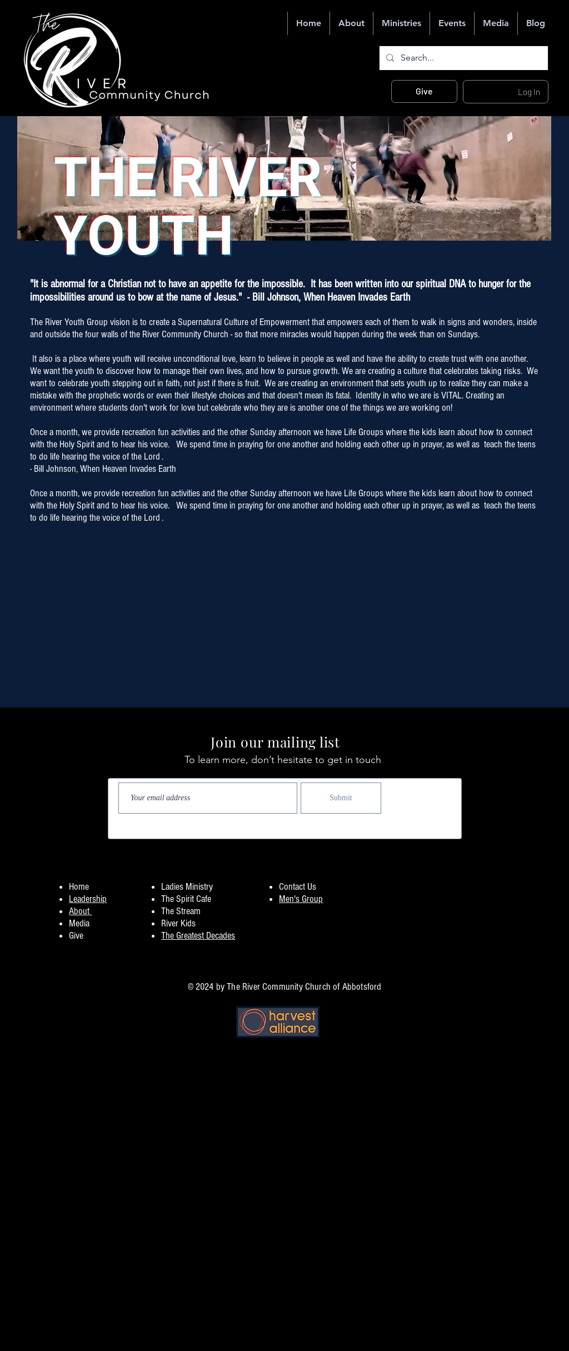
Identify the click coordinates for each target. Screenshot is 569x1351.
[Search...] (463, 58)
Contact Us (297, 887)
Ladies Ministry (187, 887)
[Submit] (341, 798)
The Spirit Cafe (186, 899)
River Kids (178, 923)
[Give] (424, 91)
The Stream (181, 911)
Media (79, 923)
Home (79, 887)
